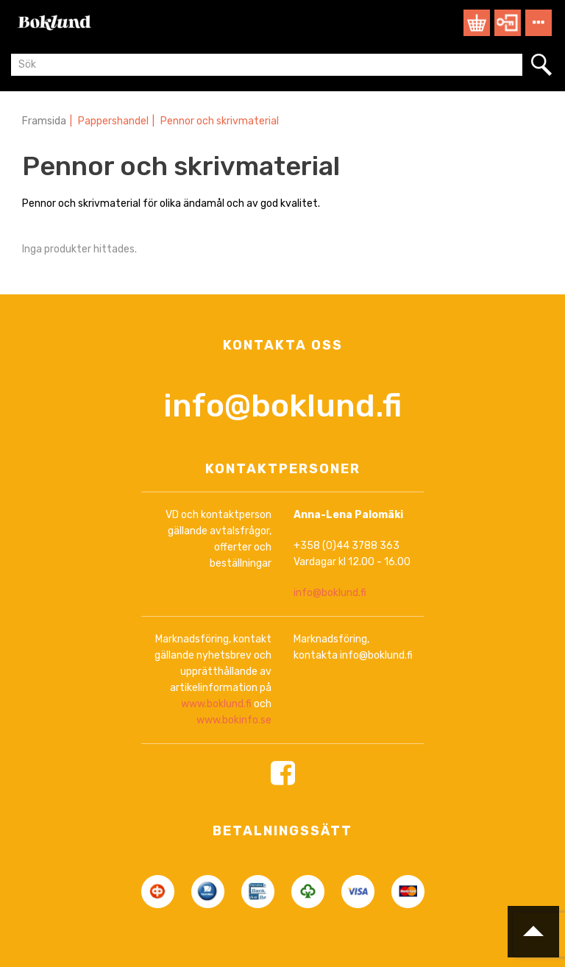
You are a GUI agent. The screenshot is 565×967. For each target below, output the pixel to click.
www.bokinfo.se (233, 720)
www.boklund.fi (216, 704)
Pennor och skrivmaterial (219, 121)
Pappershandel (113, 121)
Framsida (44, 121)
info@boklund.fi (282, 406)
